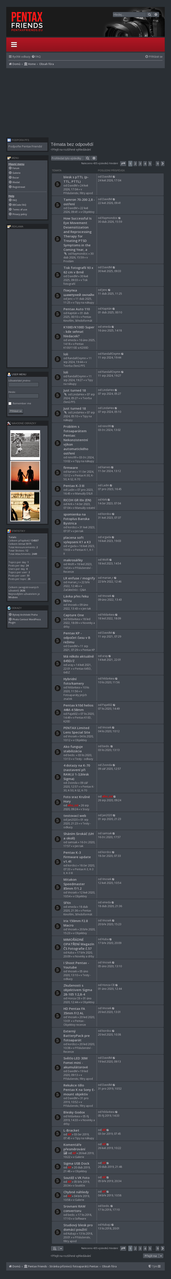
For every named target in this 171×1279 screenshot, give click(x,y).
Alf (69, 1134)
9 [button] (157, 163)
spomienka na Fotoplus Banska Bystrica (76, 518)
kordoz (72, 527)
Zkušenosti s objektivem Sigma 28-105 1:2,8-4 (77, 989)
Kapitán (72, 313)
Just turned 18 (74, 390)
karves (72, 472)
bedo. (71, 755)
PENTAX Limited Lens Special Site (76, 729)
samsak (72, 842)
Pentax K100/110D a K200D (75, 346)
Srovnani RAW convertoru (74, 1208)
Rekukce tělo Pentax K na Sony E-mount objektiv (79, 1089)
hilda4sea (74, 619)
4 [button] (145, 163)
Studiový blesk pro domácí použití (78, 1227)
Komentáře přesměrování (74, 1146)
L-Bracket (71, 1130)
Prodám (68, 261)
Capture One (73, 615)
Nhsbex (13, 597)
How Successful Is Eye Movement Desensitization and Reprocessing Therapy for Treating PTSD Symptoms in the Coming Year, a (77, 234)
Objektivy (88, 212)
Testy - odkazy (84, 759)
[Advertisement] (85, 101)
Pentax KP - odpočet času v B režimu (76, 637)
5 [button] (150, 163)
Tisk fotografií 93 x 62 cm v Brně (78, 269)
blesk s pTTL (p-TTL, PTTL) (76, 179)
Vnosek (72, 605)
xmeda (72, 340)
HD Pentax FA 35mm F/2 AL (74, 1010)
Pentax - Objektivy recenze (74, 1023)
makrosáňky (73, 560)
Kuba (71, 952)
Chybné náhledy (76, 1192)
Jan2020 (73, 820)
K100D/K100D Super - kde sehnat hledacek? (78, 331)
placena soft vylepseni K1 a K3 (77, 539)
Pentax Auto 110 (76, 309)
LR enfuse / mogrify (79, 578)
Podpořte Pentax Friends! (25, 146)
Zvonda (72, 783)
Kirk (70, 504)
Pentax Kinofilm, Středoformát (77, 319)
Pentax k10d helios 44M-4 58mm (78, 707)
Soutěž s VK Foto (76, 1177)
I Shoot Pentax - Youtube (76, 964)
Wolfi (71, 564)
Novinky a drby (84, 956)
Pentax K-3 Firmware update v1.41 (77, 857)
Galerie (79, 1157)
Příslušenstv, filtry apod (78, 193)
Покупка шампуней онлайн (78, 292)
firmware (70, 467)
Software (80, 1218)
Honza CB (74, 998)
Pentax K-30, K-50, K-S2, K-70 (78, 477)
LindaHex (78, 394)
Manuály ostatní (85, 508)
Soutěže (80, 1185)
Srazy (86, 809)
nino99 (72, 457)
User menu (16, 374)
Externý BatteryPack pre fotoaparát (76, 1035)
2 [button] (135, 163)
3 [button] (140, 163)
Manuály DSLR (84, 493)
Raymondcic (80, 254)
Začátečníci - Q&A (74, 590)
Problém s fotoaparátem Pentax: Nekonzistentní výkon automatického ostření (75, 439)
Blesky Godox (74, 1112)
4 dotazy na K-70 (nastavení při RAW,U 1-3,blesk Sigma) (76, 772)
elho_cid (73, 805)
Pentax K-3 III (73, 485)
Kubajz (72, 1233)
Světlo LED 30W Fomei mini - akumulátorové (75, 1062)
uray (70, 665)
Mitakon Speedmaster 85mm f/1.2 (74, 884)
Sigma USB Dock (76, 1163)
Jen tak (79, 531)
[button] (123, 163)
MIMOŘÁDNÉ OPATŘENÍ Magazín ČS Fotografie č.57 (78, 944)
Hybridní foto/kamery (73, 681)
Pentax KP (89, 650)
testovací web (74, 815)
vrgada (72, 546)
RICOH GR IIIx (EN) (77, 500)
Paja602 (73, 714)
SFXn (67, 902)
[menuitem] (36, 57)
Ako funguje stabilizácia (73, 748)
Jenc (70, 299)
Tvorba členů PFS (74, 366)
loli (65, 354)
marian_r (73, 582)
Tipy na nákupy (84, 302)
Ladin (71, 490)
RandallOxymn (77, 358)
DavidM (72, 185)
